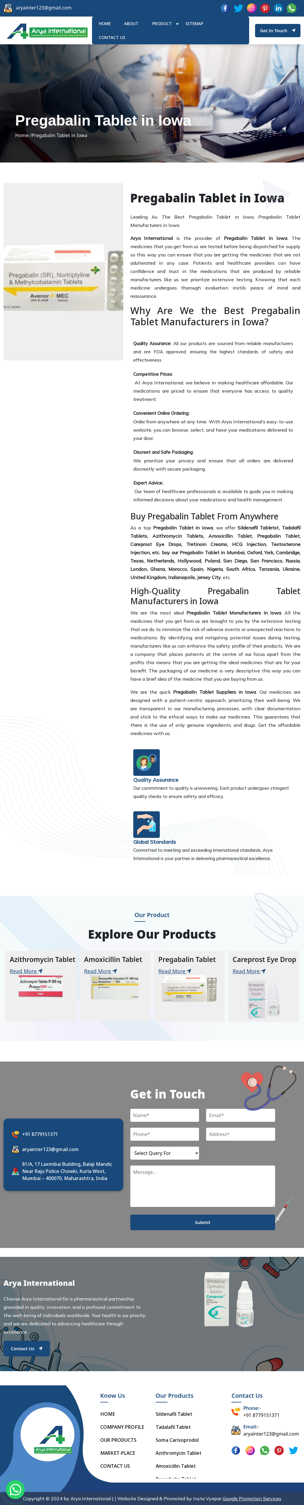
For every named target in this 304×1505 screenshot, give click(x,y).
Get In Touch (277, 30)
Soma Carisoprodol (177, 1440)
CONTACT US (115, 1466)
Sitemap (194, 23)
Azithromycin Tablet (178, 1453)
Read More (26, 971)
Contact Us (26, 1348)
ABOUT (131, 23)
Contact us (112, 37)
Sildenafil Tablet (174, 1414)
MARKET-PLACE (117, 1453)
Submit (202, 1222)
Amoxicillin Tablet (176, 1466)
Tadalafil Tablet (173, 1427)
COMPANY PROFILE (122, 1427)
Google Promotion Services (252, 1498)
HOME (105, 23)
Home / (23, 135)
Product (162, 23)
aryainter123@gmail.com (44, 7)
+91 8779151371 (40, 1134)
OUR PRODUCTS (118, 1440)
